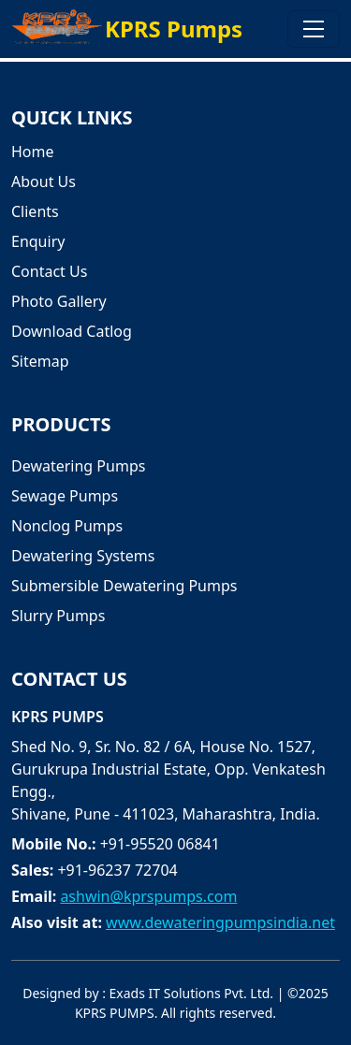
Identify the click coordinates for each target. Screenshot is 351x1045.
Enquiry (38, 241)
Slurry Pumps (58, 615)
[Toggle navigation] (313, 29)
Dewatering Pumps (78, 466)
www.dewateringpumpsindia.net (220, 922)
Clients (35, 211)
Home (32, 151)
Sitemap (40, 361)
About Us (43, 181)
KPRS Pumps (173, 28)
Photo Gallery (59, 301)
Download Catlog (71, 331)
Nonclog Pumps (67, 525)
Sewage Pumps (64, 496)
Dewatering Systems (82, 555)
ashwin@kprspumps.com (148, 896)
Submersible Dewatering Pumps (124, 585)
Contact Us (49, 271)
